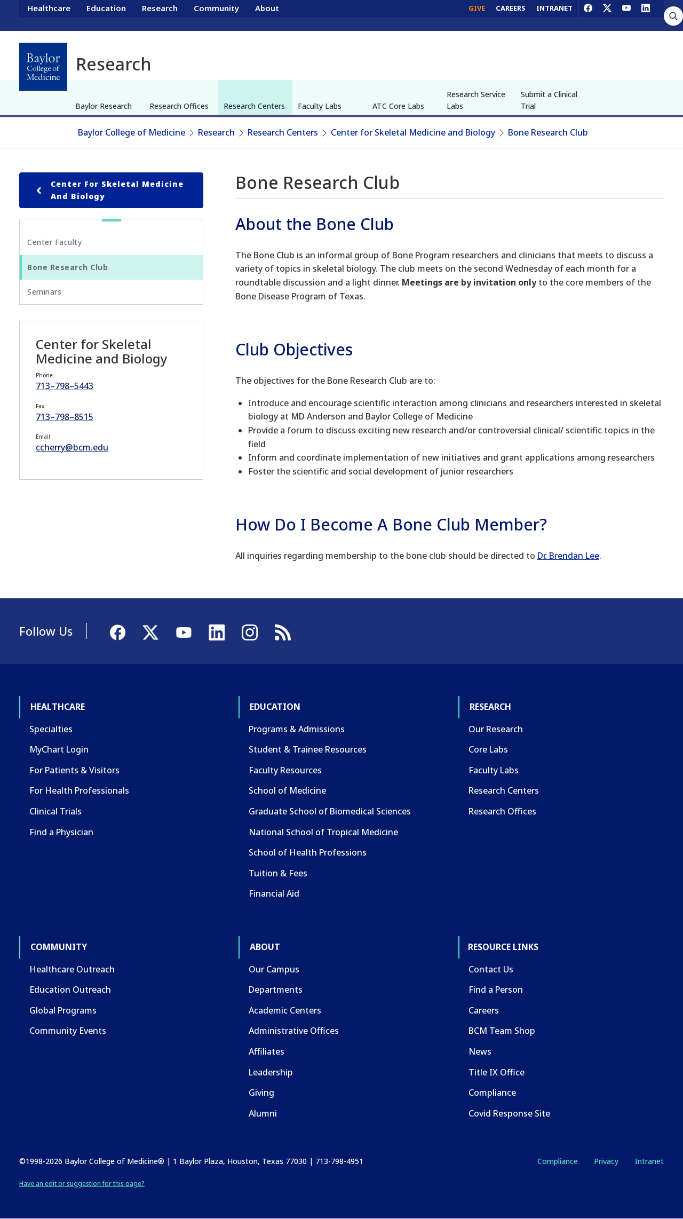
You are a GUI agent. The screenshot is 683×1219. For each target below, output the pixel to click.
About (267, 15)
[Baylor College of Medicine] (43, 67)
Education (106, 15)
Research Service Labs (476, 100)
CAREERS (511, 15)
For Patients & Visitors (74, 770)
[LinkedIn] (645, 15)
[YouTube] (626, 15)
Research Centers (254, 106)
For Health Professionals (79, 790)
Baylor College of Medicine (131, 132)
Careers (483, 1010)
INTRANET (554, 15)
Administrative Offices (294, 1030)
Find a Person (495, 989)
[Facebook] (588, 15)
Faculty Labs (320, 106)
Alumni (263, 1113)
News (479, 1051)
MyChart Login (59, 749)
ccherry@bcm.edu (72, 447)
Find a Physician (61, 832)
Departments (276, 989)
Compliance (492, 1092)
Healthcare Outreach (72, 969)
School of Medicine (287, 790)
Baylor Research (103, 106)
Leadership (271, 1072)
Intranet (649, 1161)
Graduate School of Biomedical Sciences (330, 811)
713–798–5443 (64, 386)
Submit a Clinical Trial (549, 100)
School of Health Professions (308, 852)
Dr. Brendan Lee (568, 555)
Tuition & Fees (278, 873)
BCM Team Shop (501, 1030)
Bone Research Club (548, 132)
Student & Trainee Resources (308, 749)
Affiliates (266, 1051)
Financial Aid (274, 893)
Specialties (51, 729)
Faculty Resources (285, 770)
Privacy (606, 1161)
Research (160, 15)
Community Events (67, 1030)
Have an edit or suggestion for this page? (82, 1183)
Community (216, 15)
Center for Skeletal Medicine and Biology (413, 132)
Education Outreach (70, 989)
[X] (607, 15)
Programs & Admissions (297, 729)
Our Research (495, 729)
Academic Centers (285, 1010)
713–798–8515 (64, 417)
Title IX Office (496, 1072)
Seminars (44, 292)
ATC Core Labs (398, 106)
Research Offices (179, 106)
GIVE (476, 15)
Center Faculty (54, 242)
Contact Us (490, 969)
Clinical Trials (55, 811)
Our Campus (274, 969)
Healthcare (48, 15)
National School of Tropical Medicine (323, 832)
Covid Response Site (509, 1113)
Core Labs (488, 749)
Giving (261, 1092)
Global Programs (63, 1010)
